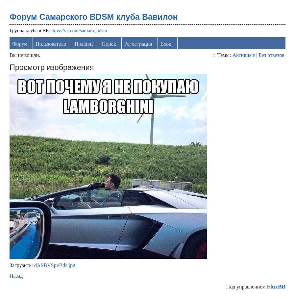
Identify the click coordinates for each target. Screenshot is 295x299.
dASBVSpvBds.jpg (54, 265)
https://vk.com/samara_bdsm (78, 30)
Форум (19, 44)
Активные (244, 55)
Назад (16, 276)
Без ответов (271, 55)
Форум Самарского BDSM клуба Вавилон (94, 16)
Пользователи (51, 44)
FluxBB (276, 287)
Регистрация (138, 44)
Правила (84, 44)
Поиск (109, 44)
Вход (166, 44)
